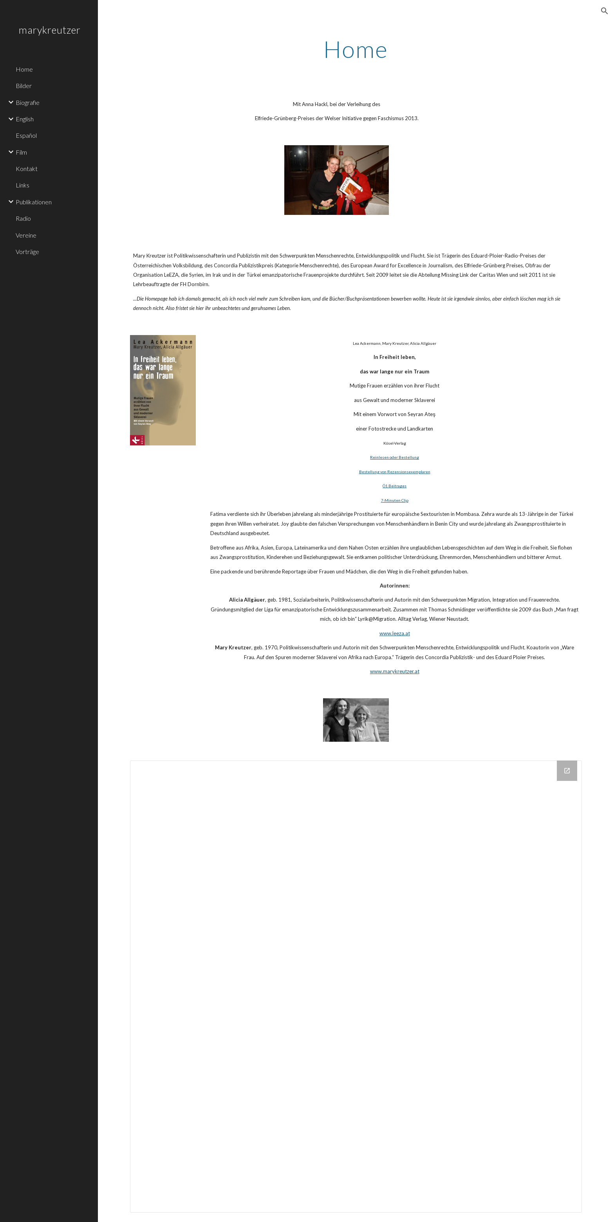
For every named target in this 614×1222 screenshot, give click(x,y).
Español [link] (26, 135)
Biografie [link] (28, 102)
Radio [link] (23, 218)
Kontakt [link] (27, 168)
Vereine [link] (26, 235)
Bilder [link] (24, 85)
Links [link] (22, 185)
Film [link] (21, 152)
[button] (604, 11)
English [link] (25, 119)
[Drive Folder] (356, 986)
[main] (356, 49)
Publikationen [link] (34, 201)
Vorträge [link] (27, 251)
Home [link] (24, 69)
